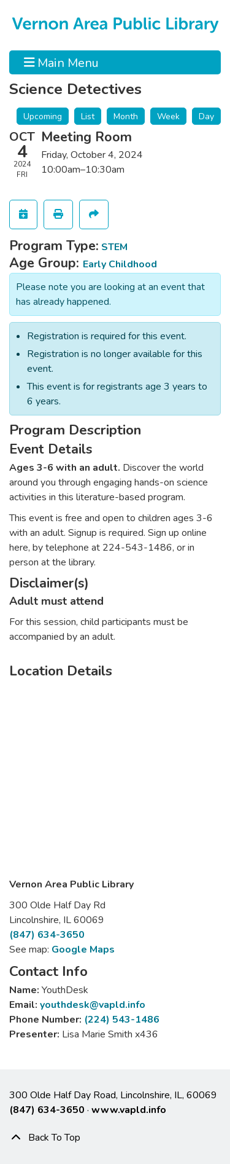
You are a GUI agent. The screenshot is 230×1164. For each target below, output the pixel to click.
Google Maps (83, 949)
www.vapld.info (128, 1110)
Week (168, 116)
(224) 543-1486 (121, 1019)
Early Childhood (120, 264)
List (87, 116)
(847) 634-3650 (47, 935)
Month (125, 116)
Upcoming (42, 116)
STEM (114, 247)
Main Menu (61, 62)
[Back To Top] (115, 1138)
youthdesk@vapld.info (92, 1005)
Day (206, 116)
